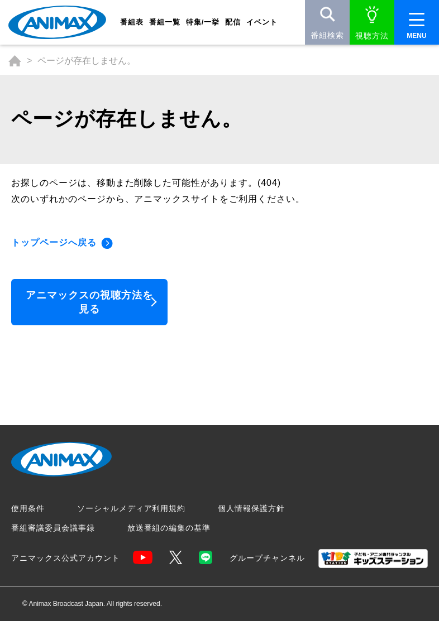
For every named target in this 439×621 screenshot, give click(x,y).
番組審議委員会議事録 (53, 527)
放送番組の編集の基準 (169, 527)
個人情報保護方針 (251, 508)
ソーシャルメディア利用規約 (131, 508)
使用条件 (28, 508)
